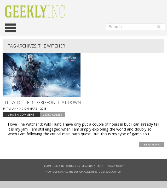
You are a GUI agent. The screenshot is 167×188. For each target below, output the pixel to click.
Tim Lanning (15, 108)
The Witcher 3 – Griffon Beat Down (42, 102)
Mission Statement (93, 166)
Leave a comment (21, 114)
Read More (151, 144)
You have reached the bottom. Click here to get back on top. (83, 171)
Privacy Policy (115, 166)
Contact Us (73, 166)
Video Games (52, 114)
